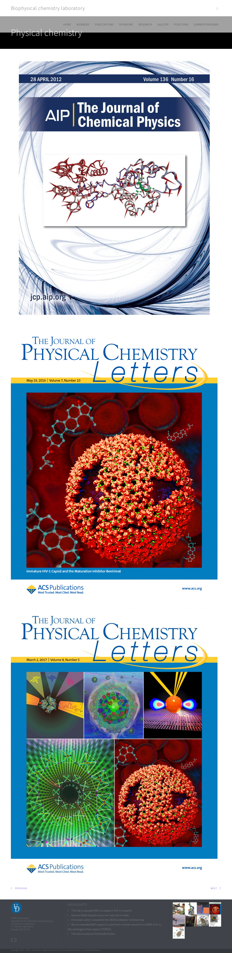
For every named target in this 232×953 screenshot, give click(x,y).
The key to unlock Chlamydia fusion (93, 933)
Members (82, 24)
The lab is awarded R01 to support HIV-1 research (101, 910)
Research (145, 24)
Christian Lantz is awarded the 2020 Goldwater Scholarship (107, 920)
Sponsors (126, 24)
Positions (181, 24)
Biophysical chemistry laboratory (48, 8)
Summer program (206, 24)
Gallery (163, 24)
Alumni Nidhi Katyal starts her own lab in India (100, 915)
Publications (104, 24)
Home (67, 24)
